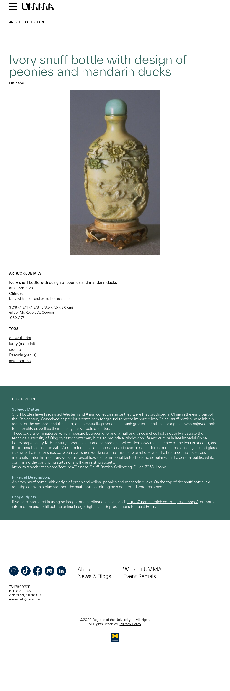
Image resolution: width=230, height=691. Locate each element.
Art (12, 22)
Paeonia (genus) (22, 355)
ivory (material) (22, 343)
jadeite (15, 349)
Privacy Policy (130, 624)
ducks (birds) (20, 337)
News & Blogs (94, 576)
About (85, 569)
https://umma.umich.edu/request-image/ (162, 501)
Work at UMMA (142, 569)
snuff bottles (20, 360)
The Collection (31, 22)
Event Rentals (139, 576)
